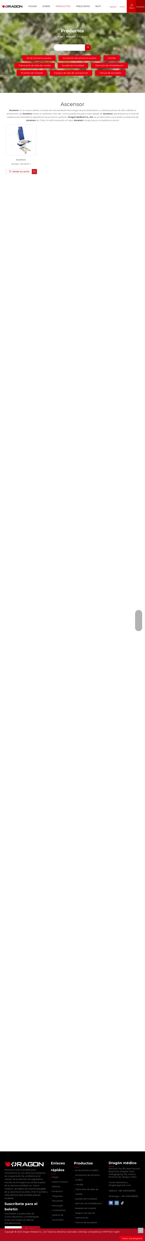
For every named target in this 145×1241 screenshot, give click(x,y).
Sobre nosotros (59, 1181)
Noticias (100, 6)
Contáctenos (57, 1210)
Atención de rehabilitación (109, 65)
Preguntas (83, 6)
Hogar (32, 6)
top (140, 1230)
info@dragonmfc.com (120, 1185)
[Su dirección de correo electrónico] (17, 1224)
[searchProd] (69, 47)
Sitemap (82, 1232)
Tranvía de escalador (110, 73)
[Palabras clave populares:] (88, 47)
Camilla (112, 58)
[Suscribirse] (35, 1225)
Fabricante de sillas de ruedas (35, 65)
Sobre (46, 6)
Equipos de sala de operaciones (71, 73)
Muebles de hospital (32, 73)
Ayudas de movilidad (73, 65)
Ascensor (21, 159)
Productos (63, 6)
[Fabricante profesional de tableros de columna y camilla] (7, 1162)
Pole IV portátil (39, 1189)
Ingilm (116, 1232)
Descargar (56, 1205)
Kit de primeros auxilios (39, 58)
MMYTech (108, 1232)
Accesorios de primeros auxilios (79, 58)
